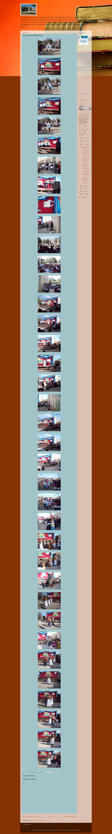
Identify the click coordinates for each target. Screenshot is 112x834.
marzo (84, 194)
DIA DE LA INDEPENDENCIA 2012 (85, 160)
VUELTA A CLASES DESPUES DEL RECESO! (85, 153)
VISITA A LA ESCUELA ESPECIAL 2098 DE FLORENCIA (85, 170)
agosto (84, 145)
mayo (84, 189)
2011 (82, 197)
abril (83, 191)
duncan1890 (59, 830)
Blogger (77, 830)
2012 (82, 132)
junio (84, 186)
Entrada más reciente (31, 816)
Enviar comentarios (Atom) (38, 820)
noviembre (85, 134)
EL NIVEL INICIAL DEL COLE (85, 181)
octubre (84, 138)
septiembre (85, 140)
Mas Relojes (84, 100)
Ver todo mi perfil (84, 126)
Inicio (51, 816)
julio (83, 147)
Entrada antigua (70, 816)
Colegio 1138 (83, 116)
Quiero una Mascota (88, 76)
